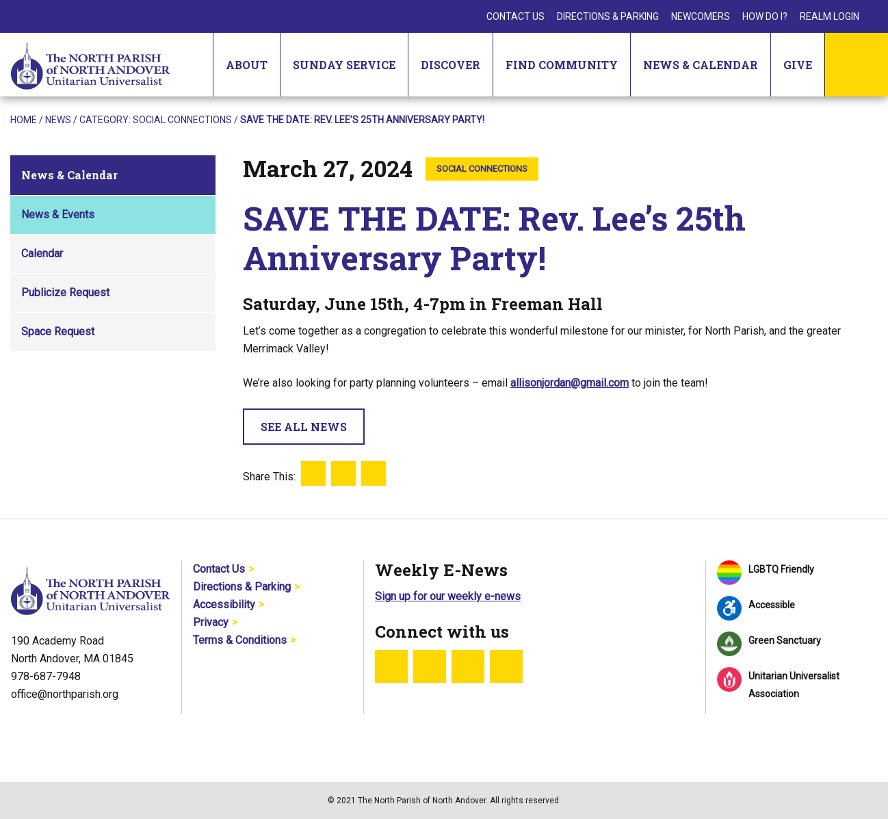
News (58, 119)
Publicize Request (65, 292)
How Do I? (764, 16)
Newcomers (700, 16)
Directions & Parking (608, 16)
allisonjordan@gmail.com (569, 382)
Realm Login (829, 16)
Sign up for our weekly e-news (448, 596)
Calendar (42, 253)
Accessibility (224, 604)
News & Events (57, 214)
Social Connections (182, 119)
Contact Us (515, 16)
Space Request (57, 331)
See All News (304, 426)
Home (23, 119)
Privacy (210, 622)
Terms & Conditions (240, 640)
